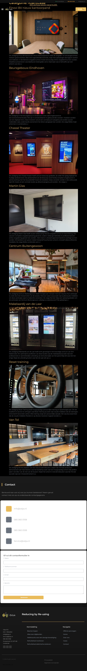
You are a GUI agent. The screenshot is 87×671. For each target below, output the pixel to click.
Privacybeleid (48, 660)
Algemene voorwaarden (51, 663)
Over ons (66, 637)
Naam (7, 558)
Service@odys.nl (22, 541)
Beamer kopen (32, 631)
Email (6, 575)
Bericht (7, 583)
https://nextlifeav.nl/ (8, 664)
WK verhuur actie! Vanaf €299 (43, 5)
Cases (65, 641)
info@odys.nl (81, 1)
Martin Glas (17, 186)
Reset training (19, 362)
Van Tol (14, 419)
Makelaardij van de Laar (25, 304)
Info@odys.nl (20, 508)
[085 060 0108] (9, 519)
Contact (66, 644)
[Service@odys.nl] (9, 541)
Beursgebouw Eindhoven (26, 68)
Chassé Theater (19, 128)
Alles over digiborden (34, 634)
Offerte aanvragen (69, 631)
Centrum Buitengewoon (26, 246)
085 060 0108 (71, 1)
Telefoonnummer (11, 566)
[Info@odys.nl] (9, 509)
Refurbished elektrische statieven (39, 644)
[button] (2, 9)
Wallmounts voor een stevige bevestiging (41, 637)
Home (65, 634)
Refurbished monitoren (35, 641)
